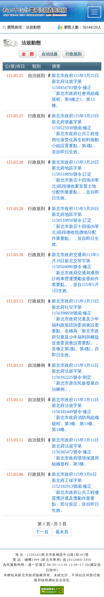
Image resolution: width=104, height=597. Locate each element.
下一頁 (42, 532)
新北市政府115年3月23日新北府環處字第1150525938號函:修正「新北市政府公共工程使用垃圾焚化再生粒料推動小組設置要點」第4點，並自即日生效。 (75, 134)
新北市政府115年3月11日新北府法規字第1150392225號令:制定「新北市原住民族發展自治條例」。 (75, 377)
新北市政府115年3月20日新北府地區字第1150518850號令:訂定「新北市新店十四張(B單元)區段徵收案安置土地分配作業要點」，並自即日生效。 (75, 180)
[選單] (94, 12)
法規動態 (33, 27)
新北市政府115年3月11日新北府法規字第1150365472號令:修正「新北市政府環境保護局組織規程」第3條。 (75, 452)
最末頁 (61, 532)
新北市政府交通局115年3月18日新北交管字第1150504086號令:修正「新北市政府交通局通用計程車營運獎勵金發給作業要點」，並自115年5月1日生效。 (75, 272)
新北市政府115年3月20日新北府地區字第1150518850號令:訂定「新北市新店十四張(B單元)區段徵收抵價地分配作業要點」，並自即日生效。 (75, 226)
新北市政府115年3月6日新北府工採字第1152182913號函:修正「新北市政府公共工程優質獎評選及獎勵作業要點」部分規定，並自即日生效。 (75, 492)
